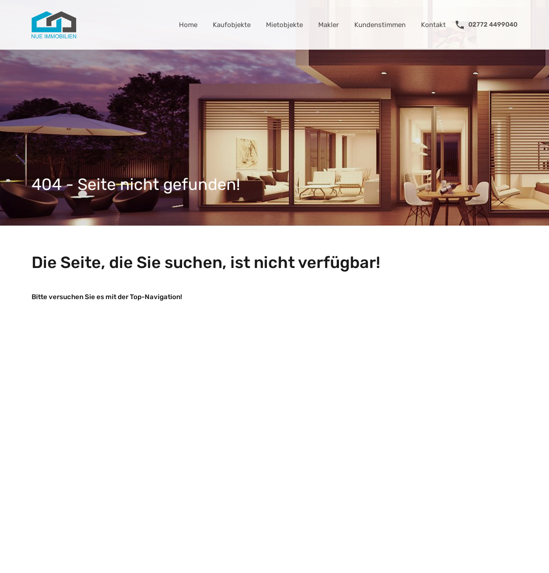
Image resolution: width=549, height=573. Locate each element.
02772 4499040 (492, 24)
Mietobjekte (284, 25)
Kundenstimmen (380, 25)
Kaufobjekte (232, 25)
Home (188, 25)
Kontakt (433, 25)
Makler (328, 25)
